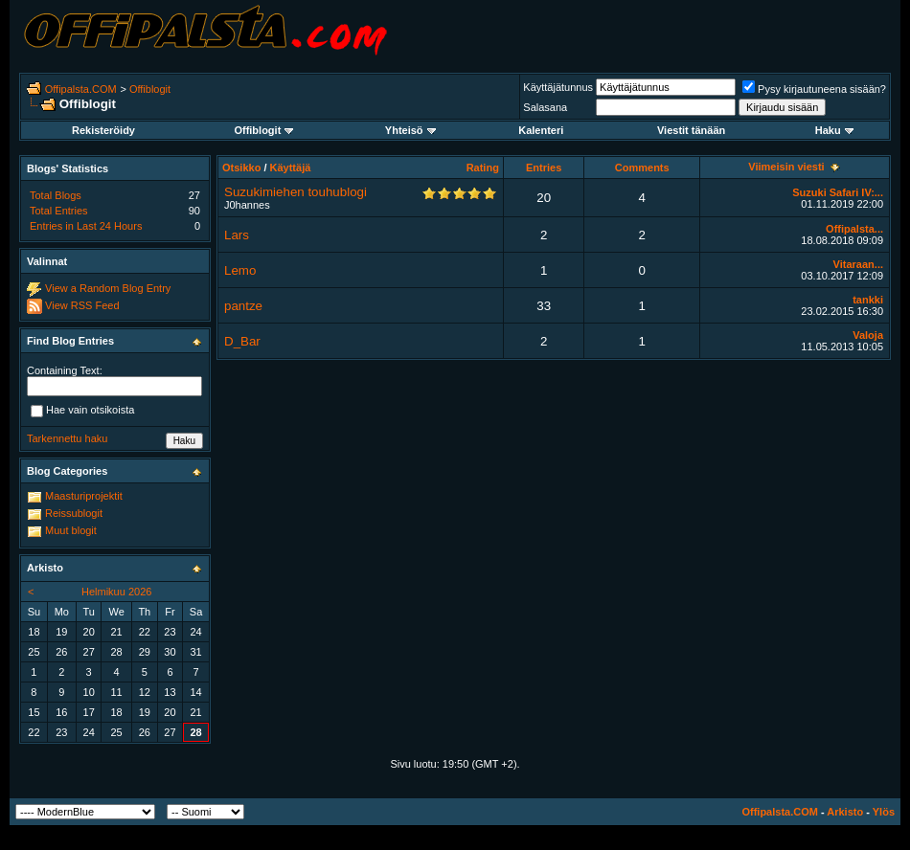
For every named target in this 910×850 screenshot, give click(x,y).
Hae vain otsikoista (82, 410)
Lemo (240, 270)
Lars (236, 235)
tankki (868, 299)
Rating (482, 167)
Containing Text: (64, 370)
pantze (243, 306)
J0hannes (247, 205)
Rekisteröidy (103, 130)
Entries (543, 167)
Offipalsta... (854, 229)
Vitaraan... (858, 264)
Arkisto (845, 811)
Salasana (545, 107)
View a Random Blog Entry (108, 288)
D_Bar (242, 341)
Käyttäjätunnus (558, 87)
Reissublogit (73, 513)
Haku (834, 130)
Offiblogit (150, 89)
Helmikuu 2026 (116, 591)
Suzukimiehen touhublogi (295, 192)
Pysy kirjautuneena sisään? (814, 89)
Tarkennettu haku (67, 438)
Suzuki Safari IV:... (837, 192)
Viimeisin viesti (786, 166)
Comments (642, 167)
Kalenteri (540, 130)
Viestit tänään (691, 130)
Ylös (884, 811)
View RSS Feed (82, 305)
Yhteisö (410, 130)
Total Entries (59, 210)
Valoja (868, 335)
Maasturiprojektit (84, 496)
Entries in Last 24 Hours (86, 226)
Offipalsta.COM (81, 89)
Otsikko (241, 167)
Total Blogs (55, 195)
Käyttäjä (290, 167)
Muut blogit (71, 530)
